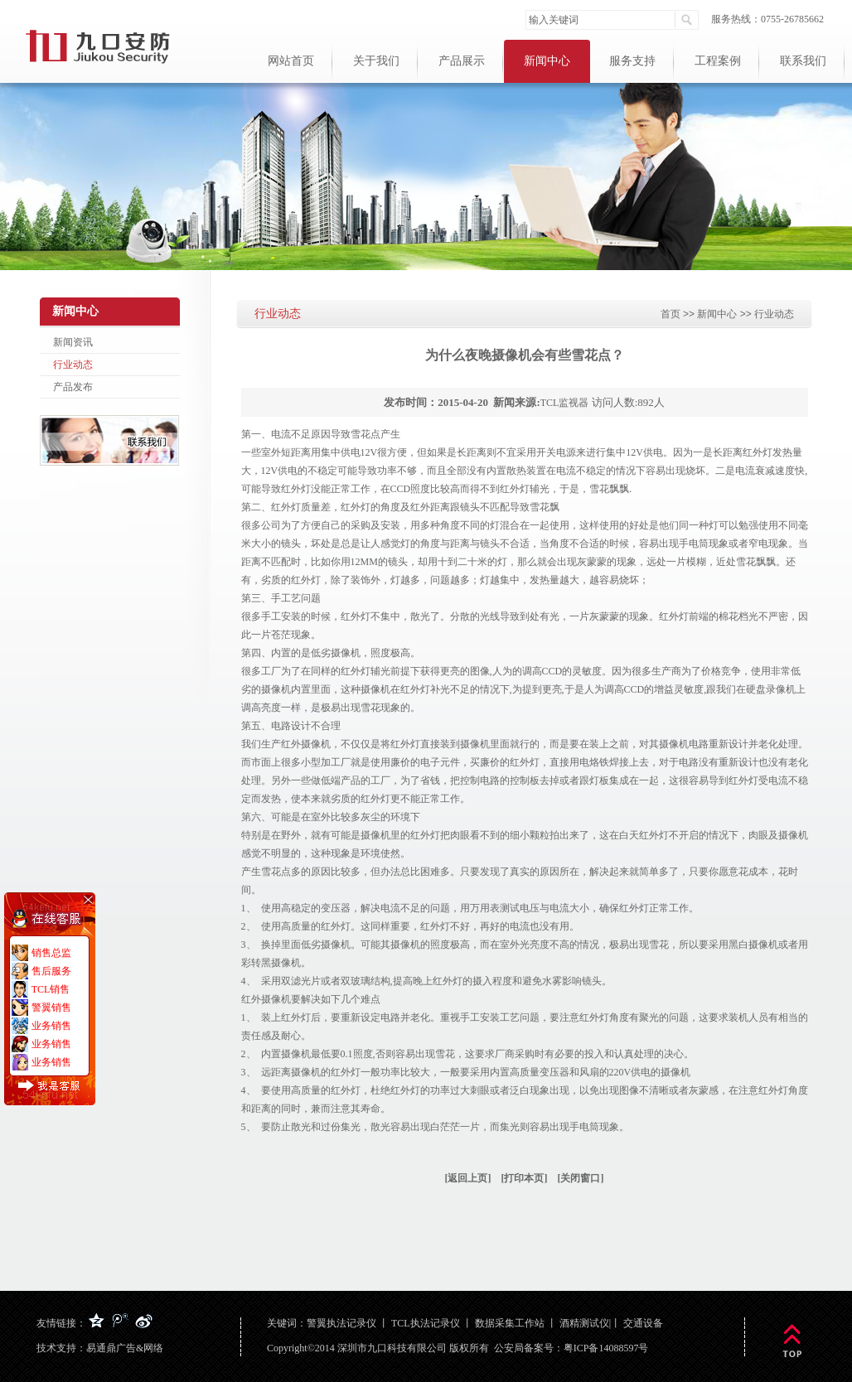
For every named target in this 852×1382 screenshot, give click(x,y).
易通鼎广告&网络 (124, 1348)
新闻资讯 (73, 342)
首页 (670, 314)
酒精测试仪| (585, 1323)
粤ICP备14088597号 (606, 1348)
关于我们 (376, 61)
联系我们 (803, 61)
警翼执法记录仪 (341, 1323)
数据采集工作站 (510, 1323)
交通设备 (643, 1323)
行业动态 (73, 364)
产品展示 (461, 61)
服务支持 (632, 61)
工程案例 (718, 61)
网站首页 (291, 61)
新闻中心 (547, 61)
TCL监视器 (564, 402)
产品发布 (73, 387)
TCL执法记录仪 (425, 1323)
